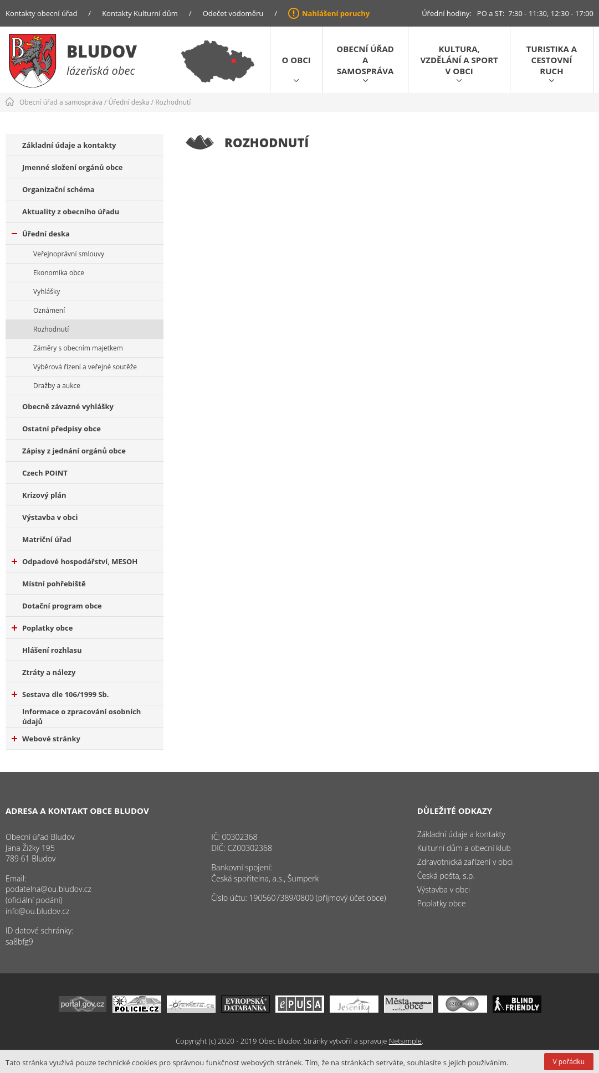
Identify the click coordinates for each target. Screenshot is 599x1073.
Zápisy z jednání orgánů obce (74, 451)
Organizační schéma (58, 189)
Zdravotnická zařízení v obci (465, 862)
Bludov (101, 51)
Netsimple (405, 1041)
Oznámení (49, 310)
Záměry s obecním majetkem (78, 348)
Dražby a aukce (56, 385)
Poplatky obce (42, 628)
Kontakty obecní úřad (41, 13)
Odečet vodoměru (233, 13)
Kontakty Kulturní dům (140, 13)
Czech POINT (45, 473)
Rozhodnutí (173, 102)
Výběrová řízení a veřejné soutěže (85, 367)
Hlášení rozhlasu (51, 650)
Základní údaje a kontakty (69, 145)
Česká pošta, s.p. (446, 875)
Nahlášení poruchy (336, 13)
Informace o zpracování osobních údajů (81, 716)
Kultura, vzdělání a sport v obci (459, 59)
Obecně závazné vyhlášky (68, 406)
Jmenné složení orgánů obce (72, 167)
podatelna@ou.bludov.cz (48, 889)
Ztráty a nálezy (48, 672)
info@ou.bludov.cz (37, 911)
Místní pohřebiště (54, 584)
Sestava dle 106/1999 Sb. (60, 694)
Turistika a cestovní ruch (551, 59)
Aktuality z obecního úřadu (70, 211)
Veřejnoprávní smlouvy (68, 254)
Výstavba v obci (50, 517)
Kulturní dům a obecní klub (464, 848)
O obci (295, 59)
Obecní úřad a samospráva (365, 59)
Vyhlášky (46, 291)
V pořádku (569, 1061)
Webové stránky (46, 739)
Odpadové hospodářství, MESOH (74, 561)
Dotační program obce (62, 606)
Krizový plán (44, 495)
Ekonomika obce (58, 272)
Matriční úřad (46, 539)
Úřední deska (129, 102)
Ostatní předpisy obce (61, 429)
